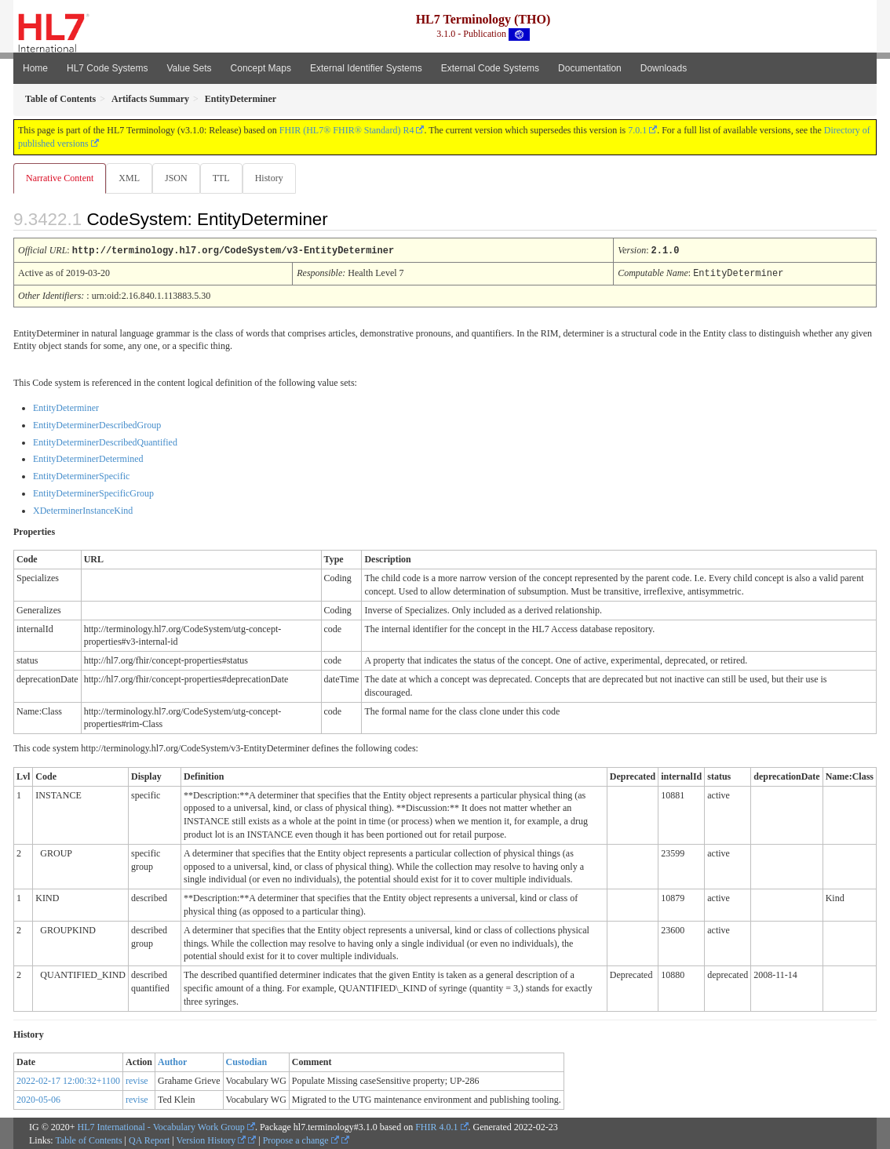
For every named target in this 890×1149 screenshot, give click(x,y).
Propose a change (301, 1139)
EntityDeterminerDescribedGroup (97, 424)
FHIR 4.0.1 (436, 1126)
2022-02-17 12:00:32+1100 (68, 1079)
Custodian (247, 1061)
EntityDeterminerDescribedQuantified (105, 441)
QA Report (149, 1139)
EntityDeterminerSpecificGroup (93, 492)
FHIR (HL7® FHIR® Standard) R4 (346, 130)
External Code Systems (490, 68)
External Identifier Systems (366, 68)
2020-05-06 (38, 1098)
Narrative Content (59, 178)
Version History (211, 1139)
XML (130, 178)
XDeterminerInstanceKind (83, 509)
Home (35, 68)
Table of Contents (88, 1139)
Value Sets (188, 68)
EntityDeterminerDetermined (88, 458)
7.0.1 (637, 130)
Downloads (663, 68)
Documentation (590, 68)
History (275, 178)
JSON (179, 178)
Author (172, 1061)
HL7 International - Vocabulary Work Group (161, 1126)
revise (137, 1079)
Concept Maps (261, 68)
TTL (226, 178)
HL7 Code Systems (107, 68)
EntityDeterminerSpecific (81, 475)
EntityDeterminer (66, 407)
